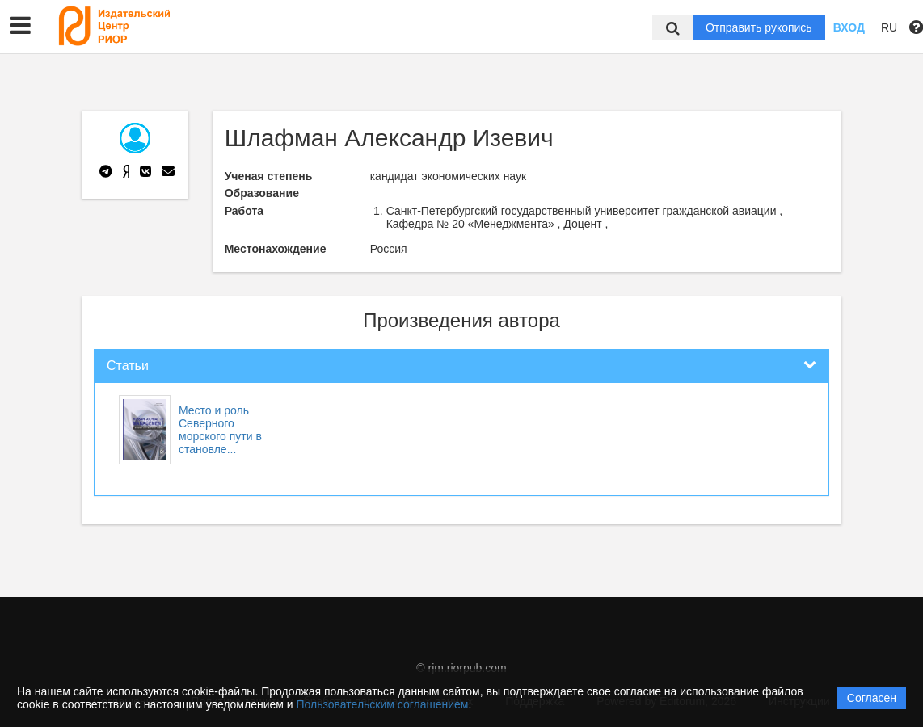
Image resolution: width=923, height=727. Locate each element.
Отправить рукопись (759, 27)
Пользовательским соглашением (383, 704)
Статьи (128, 365)
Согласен (871, 697)
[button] (20, 26)
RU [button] (889, 27)
